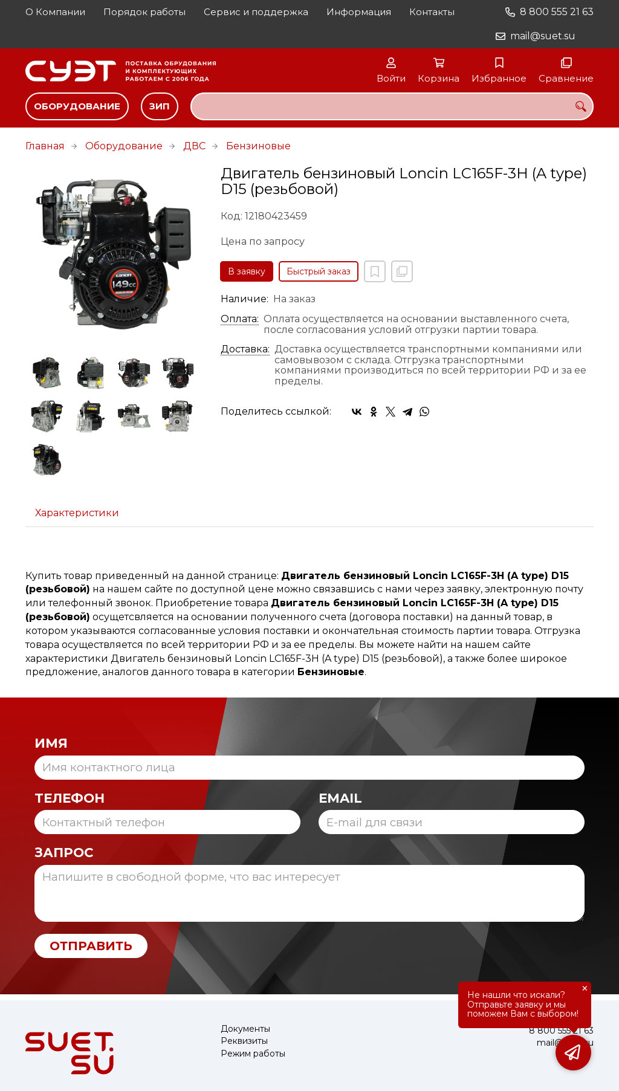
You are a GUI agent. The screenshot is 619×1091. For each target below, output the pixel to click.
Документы (245, 1029)
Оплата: (240, 319)
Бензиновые (258, 146)
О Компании (55, 12)
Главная (45, 146)
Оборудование (77, 106)
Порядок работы (144, 12)
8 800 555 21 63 (557, 12)
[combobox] (392, 106)
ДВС (194, 146)
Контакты (432, 12)
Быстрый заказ (319, 271)
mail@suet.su (542, 36)
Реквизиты (244, 1041)
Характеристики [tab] (77, 513)
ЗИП (159, 106)
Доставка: (245, 349)
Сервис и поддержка (256, 12)
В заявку (246, 271)
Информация (358, 12)
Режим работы (253, 1053)
